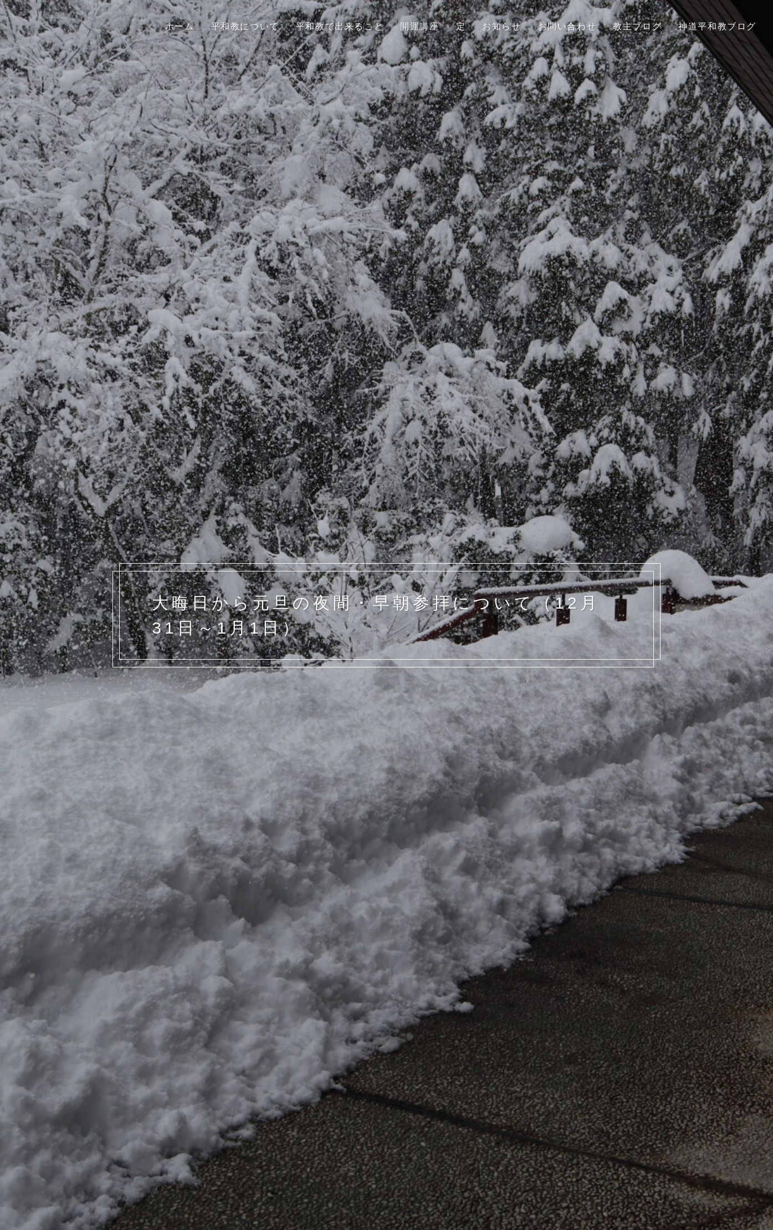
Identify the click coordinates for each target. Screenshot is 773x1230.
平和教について (245, 26)
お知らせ (501, 26)
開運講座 (419, 26)
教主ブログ (637, 26)
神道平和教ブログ (717, 26)
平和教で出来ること (339, 26)
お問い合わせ (567, 26)
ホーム (179, 26)
